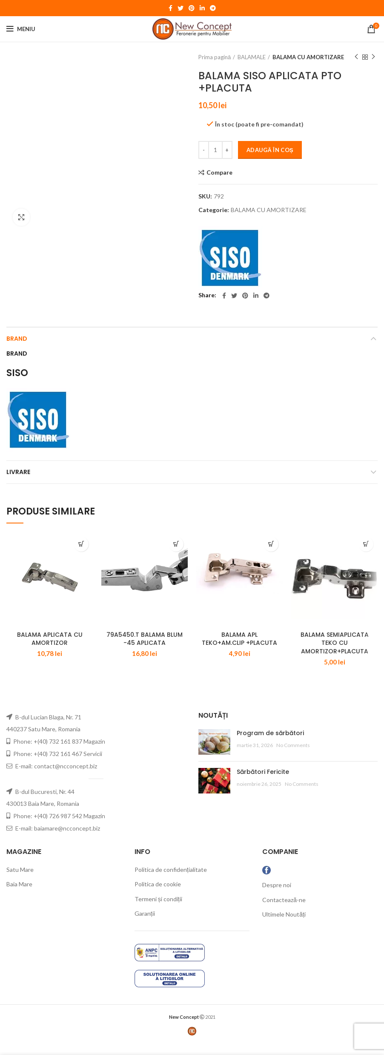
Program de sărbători (270, 744)
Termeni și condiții (158, 910)
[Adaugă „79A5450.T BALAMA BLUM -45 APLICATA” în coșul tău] (176, 544)
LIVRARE (18, 472)
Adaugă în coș (269, 150)
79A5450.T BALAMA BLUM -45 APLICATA (144, 650)
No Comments (293, 756)
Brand (16, 338)
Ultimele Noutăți (284, 925)
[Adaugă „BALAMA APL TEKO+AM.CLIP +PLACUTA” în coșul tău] (271, 544)
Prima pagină (214, 57)
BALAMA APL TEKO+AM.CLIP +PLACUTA (239, 650)
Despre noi (276, 896)
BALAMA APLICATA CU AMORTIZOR (50, 650)
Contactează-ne (284, 910)
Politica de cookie (158, 895)
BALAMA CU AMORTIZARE (308, 57)
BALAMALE (252, 57)
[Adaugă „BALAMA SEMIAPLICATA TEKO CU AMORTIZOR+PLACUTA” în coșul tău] (365, 544)
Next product (373, 57)
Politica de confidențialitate (171, 880)
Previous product (356, 57)
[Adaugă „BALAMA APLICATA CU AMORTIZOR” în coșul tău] (81, 544)
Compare (219, 172)
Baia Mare (19, 895)
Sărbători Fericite (263, 783)
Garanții (145, 925)
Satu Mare (20, 880)
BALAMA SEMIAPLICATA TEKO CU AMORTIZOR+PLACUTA (335, 654)
